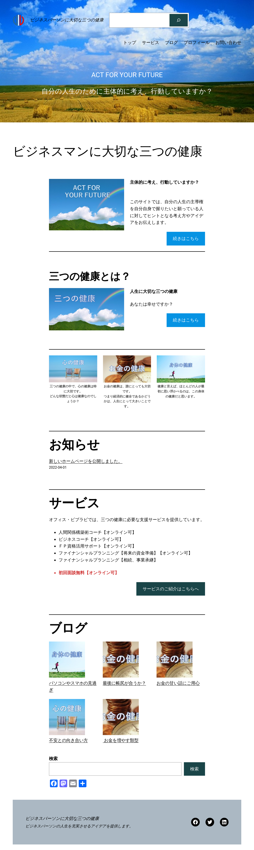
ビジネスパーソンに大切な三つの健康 (66, 19)
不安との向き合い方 (68, 740)
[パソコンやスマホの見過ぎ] (67, 661)
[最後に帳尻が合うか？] (121, 661)
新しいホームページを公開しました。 (85, 461)
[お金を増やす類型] (121, 718)
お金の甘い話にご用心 (178, 683)
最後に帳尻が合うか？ (124, 683)
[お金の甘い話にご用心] (175, 661)
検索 (53, 758)
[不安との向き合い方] (67, 718)
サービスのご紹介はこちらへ (171, 588)
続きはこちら (186, 238)
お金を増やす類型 (120, 740)
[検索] (178, 20)
